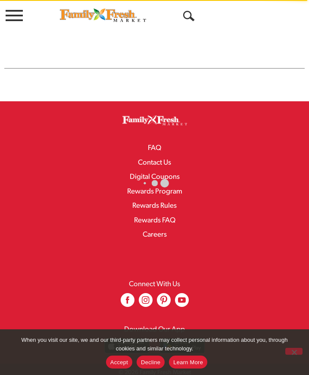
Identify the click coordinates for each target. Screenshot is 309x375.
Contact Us (154, 145)
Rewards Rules (154, 188)
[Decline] (294, 351)
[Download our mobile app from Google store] (182, 328)
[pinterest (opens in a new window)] (164, 286)
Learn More (188, 362)
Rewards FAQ (154, 203)
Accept (119, 362)
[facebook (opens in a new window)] (127, 286)
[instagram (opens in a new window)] (146, 286)
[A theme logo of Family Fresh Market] (103, 14)
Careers (155, 217)
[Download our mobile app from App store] (127, 328)
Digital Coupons (155, 159)
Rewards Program (154, 174)
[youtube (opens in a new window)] (182, 286)
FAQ (154, 130)
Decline (150, 362)
